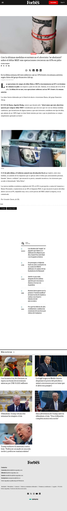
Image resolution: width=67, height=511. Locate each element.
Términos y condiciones (45, 486)
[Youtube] (37, 493)
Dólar (3, 208)
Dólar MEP (11, 208)
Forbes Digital (5, 63)
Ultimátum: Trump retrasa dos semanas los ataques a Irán (13, 415)
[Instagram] (34, 493)
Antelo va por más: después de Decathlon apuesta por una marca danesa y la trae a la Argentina (36, 281)
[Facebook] (28, 493)
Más (36, 243)
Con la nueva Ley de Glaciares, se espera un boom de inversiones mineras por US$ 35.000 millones (14, 381)
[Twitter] (31, 493)
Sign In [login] (63, 2)
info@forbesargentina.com (11, 472)
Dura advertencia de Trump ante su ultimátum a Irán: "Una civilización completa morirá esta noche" (50, 416)
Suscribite (53, 2)
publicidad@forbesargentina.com (14, 470)
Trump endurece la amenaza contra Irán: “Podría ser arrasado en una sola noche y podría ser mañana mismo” (16, 449)
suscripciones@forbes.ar (14, 478)
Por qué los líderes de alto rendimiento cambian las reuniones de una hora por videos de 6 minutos (37, 310)
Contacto (17, 486)
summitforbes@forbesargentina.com (14, 475)
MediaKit (3, 486)
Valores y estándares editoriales (29, 486)
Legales (54, 486)
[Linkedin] (40, 493)
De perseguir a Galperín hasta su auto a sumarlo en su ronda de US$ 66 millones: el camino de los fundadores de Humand (37, 267)
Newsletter (10, 486)
